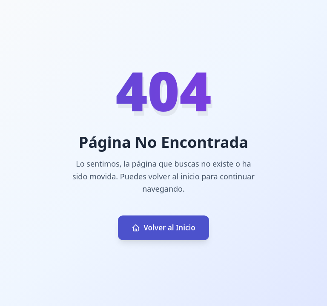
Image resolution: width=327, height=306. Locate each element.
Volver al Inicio (163, 227)
